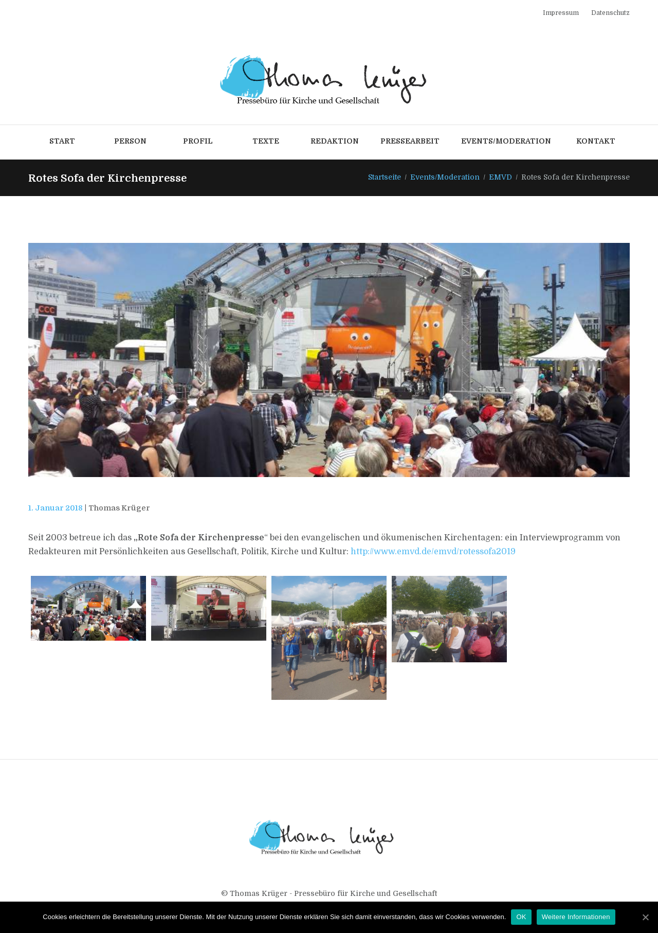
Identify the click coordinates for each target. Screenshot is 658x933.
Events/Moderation (445, 177)
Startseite (384, 177)
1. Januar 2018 (55, 508)
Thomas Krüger (119, 508)
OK (521, 917)
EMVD (500, 177)
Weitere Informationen (576, 917)
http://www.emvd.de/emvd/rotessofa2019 (433, 551)
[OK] (645, 917)
